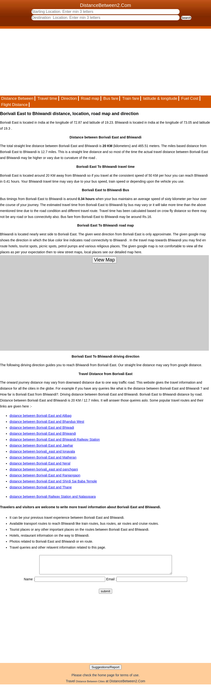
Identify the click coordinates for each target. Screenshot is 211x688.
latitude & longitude (160, 98)
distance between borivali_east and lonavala (42, 451)
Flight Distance (14, 104)
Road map (90, 98)
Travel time (47, 98)
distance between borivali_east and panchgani (44, 469)
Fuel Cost (189, 98)
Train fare (130, 98)
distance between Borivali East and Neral (40, 463)
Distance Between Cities (90, 684)
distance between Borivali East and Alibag (40, 416)
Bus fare (110, 98)
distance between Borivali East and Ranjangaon (45, 475)
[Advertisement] (105, 62)
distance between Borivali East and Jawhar (41, 445)
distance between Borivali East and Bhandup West (47, 421)
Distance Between (17, 98)
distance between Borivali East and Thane (41, 487)
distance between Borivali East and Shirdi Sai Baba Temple (53, 481)
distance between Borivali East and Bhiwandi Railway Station (55, 439)
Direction (69, 98)
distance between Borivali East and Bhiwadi (42, 427)
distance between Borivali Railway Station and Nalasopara (53, 496)
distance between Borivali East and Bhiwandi (43, 433)
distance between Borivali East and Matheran (43, 457)
